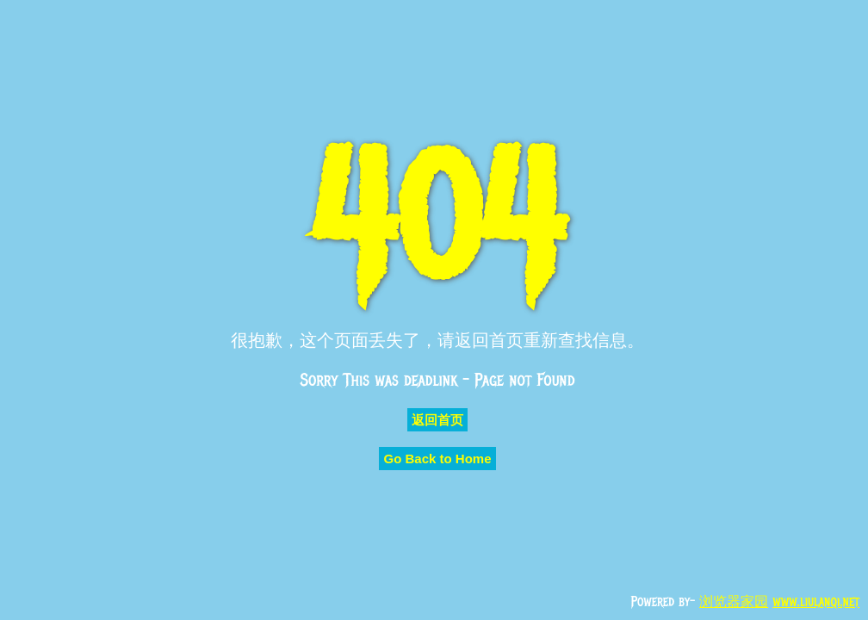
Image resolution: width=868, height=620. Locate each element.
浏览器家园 (733, 602)
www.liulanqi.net (815, 602)
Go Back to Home (437, 458)
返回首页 (437, 419)
